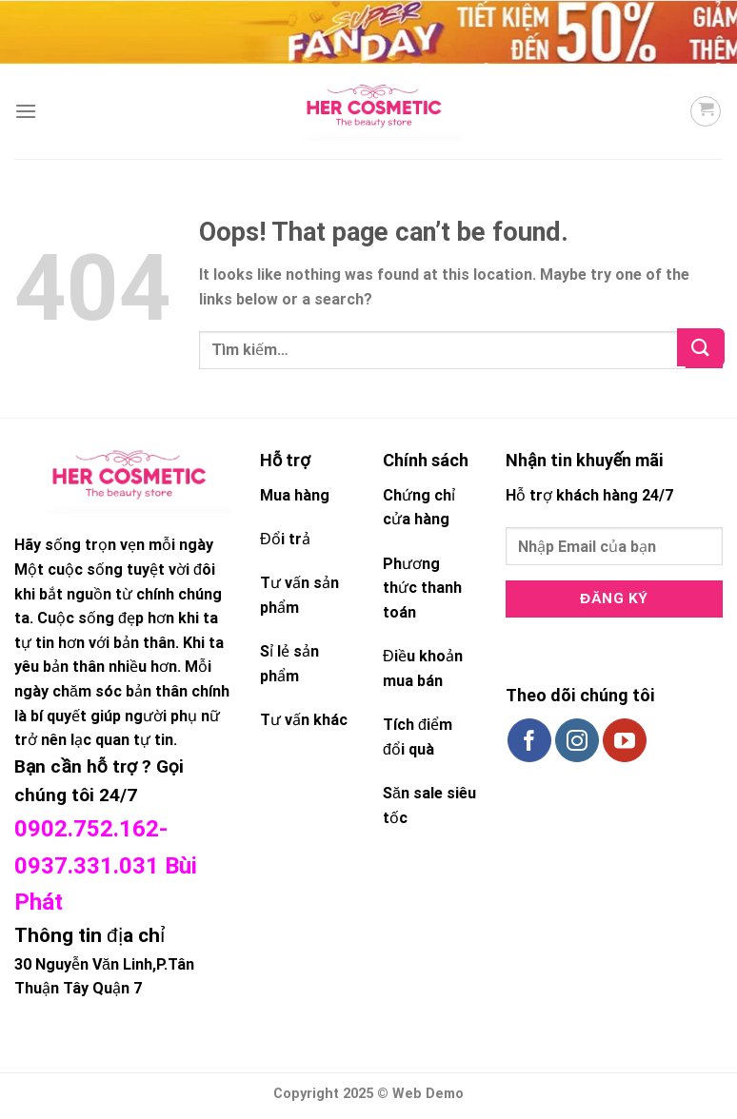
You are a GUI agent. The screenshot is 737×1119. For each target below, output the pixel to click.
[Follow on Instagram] (577, 740)
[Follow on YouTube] (625, 740)
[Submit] (704, 350)
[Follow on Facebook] (529, 740)
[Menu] (25, 111)
